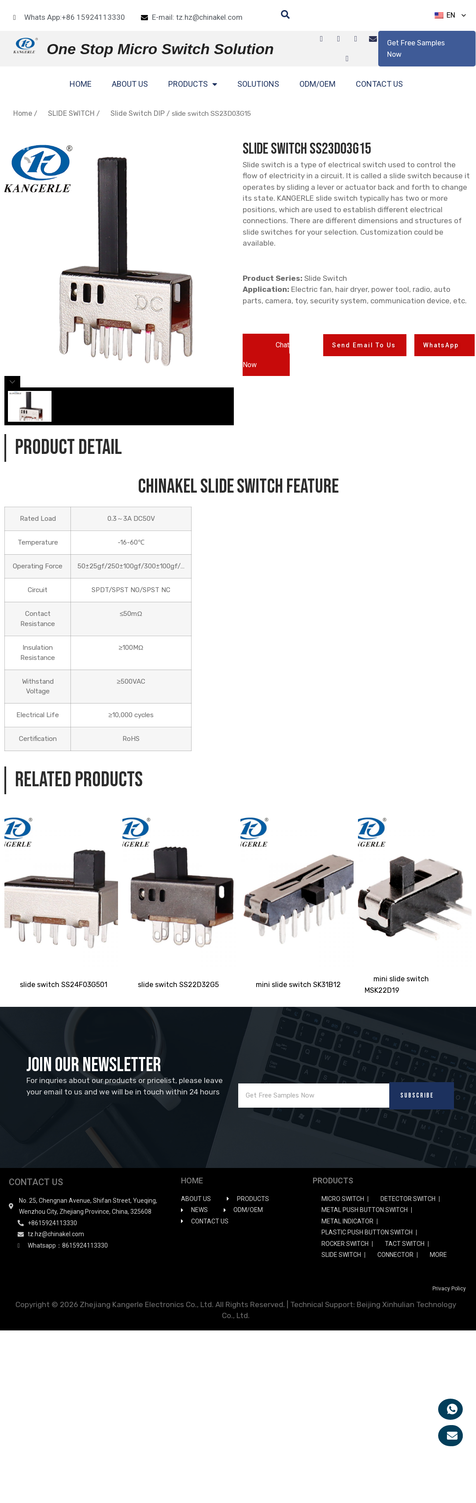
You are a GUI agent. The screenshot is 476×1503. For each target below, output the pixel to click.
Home (22, 113)
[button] (266, 355)
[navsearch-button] (281, 15)
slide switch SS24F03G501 (63, 984)
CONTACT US (379, 83)
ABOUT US (130, 83)
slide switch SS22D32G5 (178, 984)
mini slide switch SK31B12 (298, 984)
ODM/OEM (317, 83)
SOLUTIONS (258, 83)
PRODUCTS (192, 84)
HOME (81, 83)
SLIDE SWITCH (71, 113)
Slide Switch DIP (138, 113)
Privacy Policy (449, 1289)
